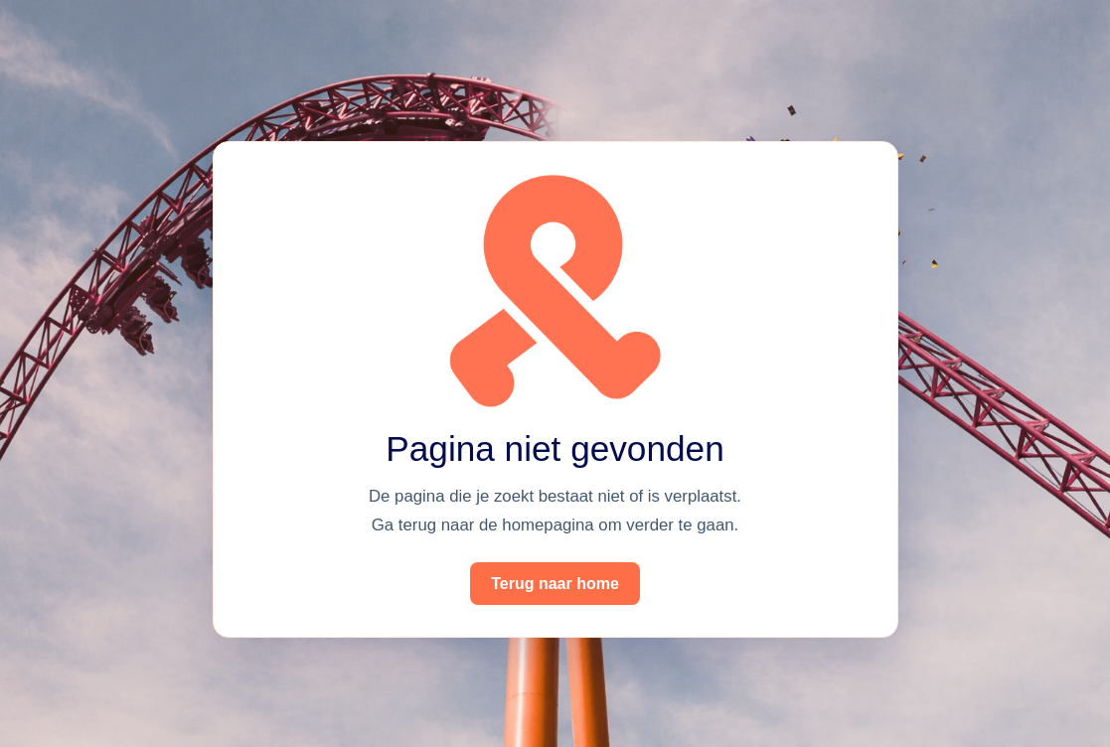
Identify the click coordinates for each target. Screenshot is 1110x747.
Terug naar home (555, 583)
